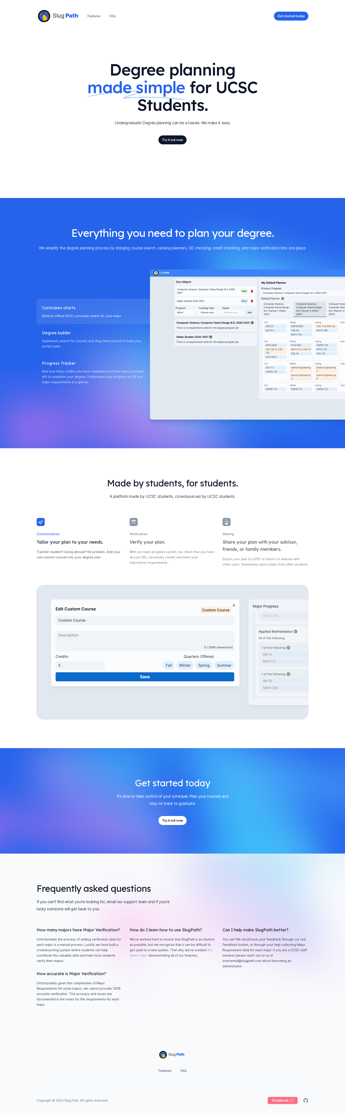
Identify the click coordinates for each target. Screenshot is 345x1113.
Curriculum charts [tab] (59, 307)
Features (94, 16)
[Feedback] (283, 1100)
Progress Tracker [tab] (59, 363)
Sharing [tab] (228, 534)
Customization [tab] (48, 534)
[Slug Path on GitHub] (305, 1100)
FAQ (112, 16)
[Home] (59, 16)
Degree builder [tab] (56, 333)
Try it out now (172, 140)
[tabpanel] (229, 344)
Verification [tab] (138, 534)
